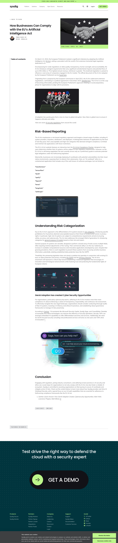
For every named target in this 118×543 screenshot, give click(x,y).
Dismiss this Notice (104, 525)
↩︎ (60, 399)
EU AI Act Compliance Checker (83, 147)
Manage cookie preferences (29, 539)
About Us (49, 516)
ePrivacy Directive (85, 258)
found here (63, 75)
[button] (26, 6)
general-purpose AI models (54, 240)
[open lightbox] (57, 101)
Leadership (50, 519)
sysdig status (69, 519)
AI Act (48, 61)
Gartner (46, 311)
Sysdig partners (33, 516)
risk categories (89, 232)
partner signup (32, 519)
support (67, 516)
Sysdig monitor (14, 519)
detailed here (86, 81)
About (56, 535)
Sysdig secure (14, 516)
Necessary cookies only (104, 531)
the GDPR (69, 258)
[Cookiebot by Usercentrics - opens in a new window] (10, 540)
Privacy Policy (43, 535)
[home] (14, 6)
